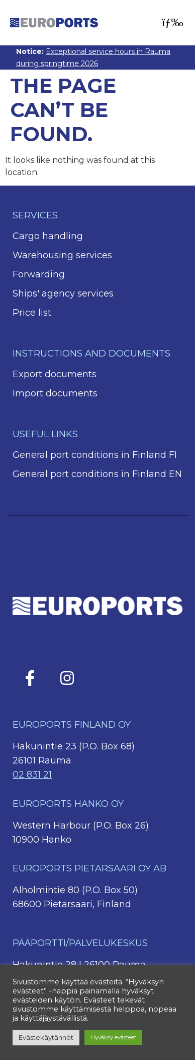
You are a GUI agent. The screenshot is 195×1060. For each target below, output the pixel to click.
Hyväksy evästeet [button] (113, 1037)
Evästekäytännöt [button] (46, 1037)
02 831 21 (32, 774)
